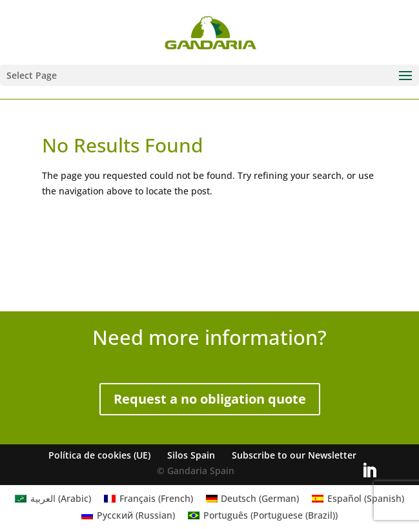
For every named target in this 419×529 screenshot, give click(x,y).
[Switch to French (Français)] (148, 498)
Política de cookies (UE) (99, 455)
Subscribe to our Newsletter (294, 455)
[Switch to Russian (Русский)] (128, 515)
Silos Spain (191, 455)
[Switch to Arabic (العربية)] (52, 498)
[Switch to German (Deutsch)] (252, 498)
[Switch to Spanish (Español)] (358, 498)
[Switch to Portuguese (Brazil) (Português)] (262, 515)
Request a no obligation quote (210, 399)
